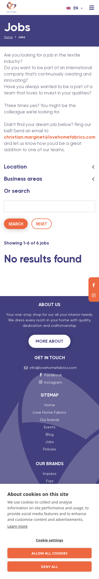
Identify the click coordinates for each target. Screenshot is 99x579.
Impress (49, 473)
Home (8, 37)
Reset (41, 224)
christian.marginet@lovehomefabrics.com (49, 137)
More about (49, 341)
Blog (50, 434)
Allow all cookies (49, 553)
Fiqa (49, 481)
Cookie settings (49, 540)
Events (49, 427)
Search (15, 224)
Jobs (49, 442)
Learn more (17, 526)
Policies (49, 449)
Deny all (49, 566)
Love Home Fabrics (49, 412)
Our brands (49, 420)
